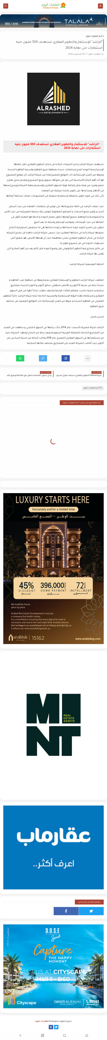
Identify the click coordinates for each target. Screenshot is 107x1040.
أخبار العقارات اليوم (94, 36)
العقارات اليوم (42, 1021)
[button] (66, 358)
